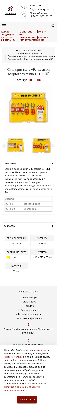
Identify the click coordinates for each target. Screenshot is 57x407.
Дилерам (43, 37)
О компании (8, 40)
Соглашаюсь (27, 399)
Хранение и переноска (30, 53)
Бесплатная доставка (29, 314)
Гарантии (29, 305)
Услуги (42, 31)
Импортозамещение (32, 40)
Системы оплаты (29, 310)
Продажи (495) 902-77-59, (28, 344)
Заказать (9, 226)
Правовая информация (29, 318)
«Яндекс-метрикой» (14, 356)
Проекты (6, 37)
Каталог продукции (7, 33)
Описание (10, 163)
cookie (42, 350)
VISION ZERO (29, 301)
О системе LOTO (25, 33)
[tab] (28, 163)
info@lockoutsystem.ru (41, 9)
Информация (27, 37)
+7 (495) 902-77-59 (41, 16)
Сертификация (29, 297)
